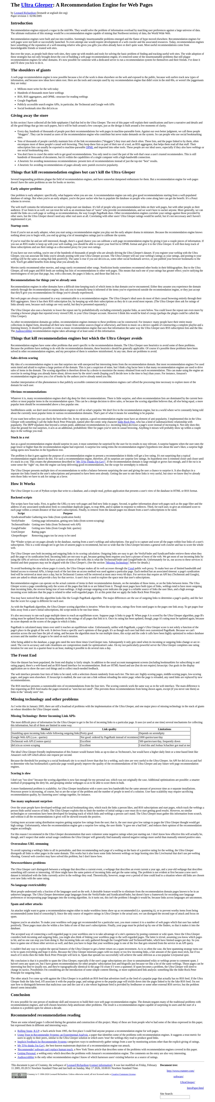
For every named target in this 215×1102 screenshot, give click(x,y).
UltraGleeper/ (187, 1082)
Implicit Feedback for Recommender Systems (42, 1041)
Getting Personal (26, 1053)
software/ (179, 1076)
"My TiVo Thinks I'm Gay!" (91, 461)
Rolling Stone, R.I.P (28, 1030)
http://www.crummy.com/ (180, 1070)
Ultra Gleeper (37, 5)
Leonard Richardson (25, 12)
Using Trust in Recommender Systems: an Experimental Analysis (52, 1034)
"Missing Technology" (117, 562)
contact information (101, 1065)
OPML (89, 147)
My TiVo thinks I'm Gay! (31, 1045)
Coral (131, 568)
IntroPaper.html (195, 1088)
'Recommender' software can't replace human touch (45, 1049)
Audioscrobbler (23, 331)
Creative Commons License (123, 1074)
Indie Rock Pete (126, 421)
